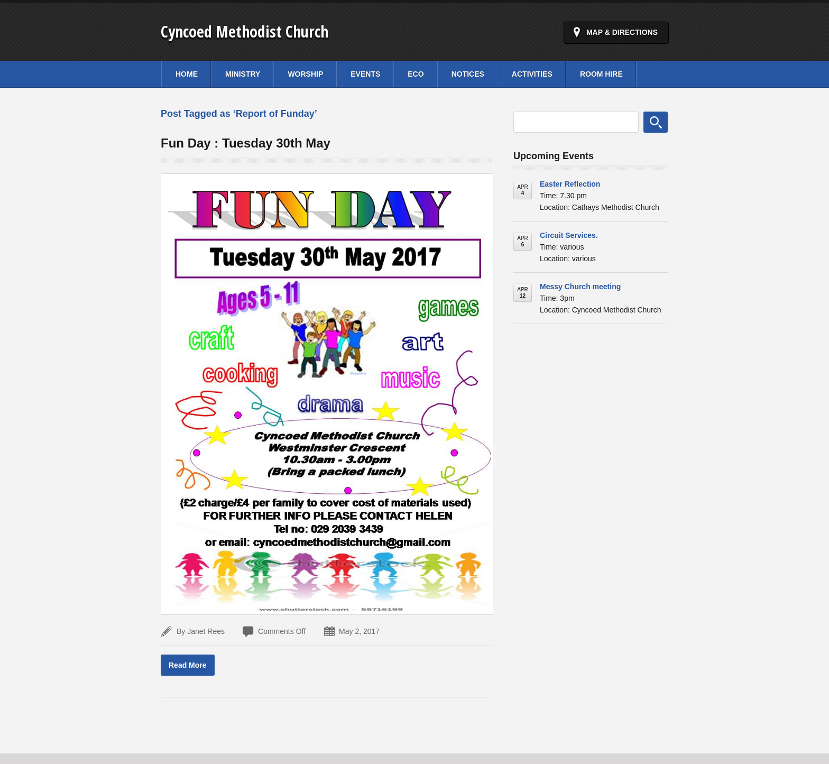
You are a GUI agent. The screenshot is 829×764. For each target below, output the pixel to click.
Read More (188, 665)
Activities (532, 74)
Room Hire (601, 74)
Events (365, 74)
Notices (468, 74)
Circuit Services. (569, 235)
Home (187, 74)
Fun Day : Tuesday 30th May (245, 143)
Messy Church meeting (580, 286)
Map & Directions (622, 32)
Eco (415, 74)
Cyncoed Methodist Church (244, 31)
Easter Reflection (570, 184)
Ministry (242, 74)
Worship (305, 74)
